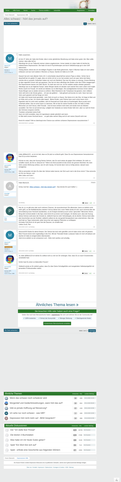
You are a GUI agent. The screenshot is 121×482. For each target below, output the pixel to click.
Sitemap (71, 467)
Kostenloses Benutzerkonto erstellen (57, 323)
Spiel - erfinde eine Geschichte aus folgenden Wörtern (35, 450)
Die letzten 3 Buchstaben (21, 435)
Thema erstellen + (44, 10)
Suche (33, 10)
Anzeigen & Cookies (58, 467)
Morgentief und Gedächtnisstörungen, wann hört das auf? (36, 403)
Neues (25, 10)
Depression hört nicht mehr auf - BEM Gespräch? (32, 418)
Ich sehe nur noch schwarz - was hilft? (27, 413)
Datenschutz (48, 467)
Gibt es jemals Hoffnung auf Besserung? (28, 408)
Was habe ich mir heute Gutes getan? (27, 440)
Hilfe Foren (16, 10)
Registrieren (81, 10)
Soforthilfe (57, 10)
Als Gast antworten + (12, 23)
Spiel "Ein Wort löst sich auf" (23, 445)
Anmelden (91, 10)
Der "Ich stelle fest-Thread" (22, 430)
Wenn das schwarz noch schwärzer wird (28, 398)
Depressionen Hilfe (22, 458)
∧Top (117, 480)
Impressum (41, 467)
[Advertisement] (50, 39)
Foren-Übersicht (9, 458)
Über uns (29, 467)
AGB (66, 467)
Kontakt (35, 467)
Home (7, 10)
